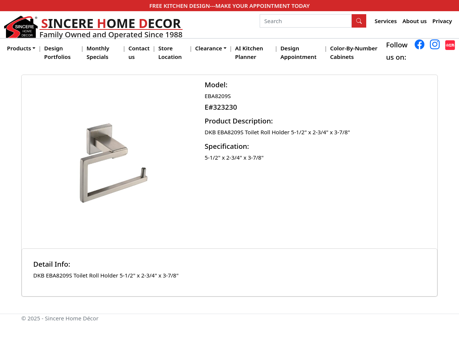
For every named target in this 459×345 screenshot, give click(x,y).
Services (386, 21)
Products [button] (19, 48)
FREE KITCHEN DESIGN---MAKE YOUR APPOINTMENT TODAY (229, 5)
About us (414, 21)
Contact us (139, 52)
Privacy (442, 21)
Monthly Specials (97, 52)
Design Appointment (299, 52)
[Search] (306, 21)
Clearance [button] (208, 48)
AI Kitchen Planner (249, 52)
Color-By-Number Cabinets (353, 52)
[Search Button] (359, 21)
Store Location (170, 52)
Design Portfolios (57, 52)
